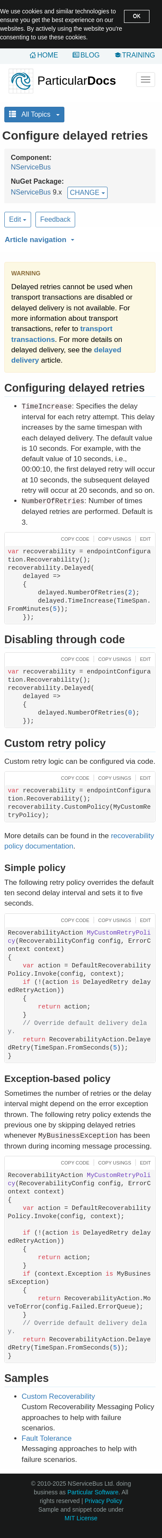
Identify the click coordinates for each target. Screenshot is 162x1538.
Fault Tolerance (47, 1438)
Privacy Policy (103, 1500)
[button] (78, 238)
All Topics (34, 114)
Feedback (55, 219)
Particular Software (92, 1492)
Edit (17, 219)
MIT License (81, 1518)
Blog (89, 55)
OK (136, 16)
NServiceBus (31, 167)
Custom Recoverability (58, 1396)
